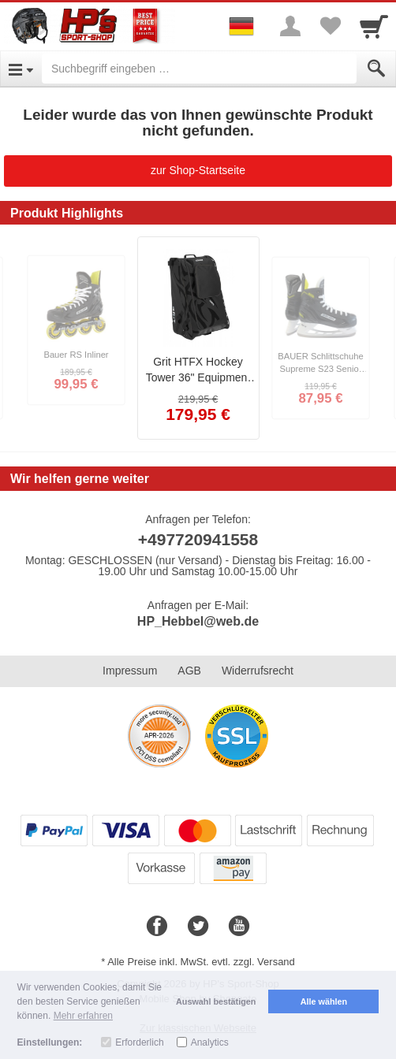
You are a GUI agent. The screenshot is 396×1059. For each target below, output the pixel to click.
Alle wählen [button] (324, 1001)
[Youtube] (239, 926)
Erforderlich (139, 1042)
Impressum (130, 670)
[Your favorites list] (330, 26)
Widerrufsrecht (257, 670)
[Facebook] (156, 926)
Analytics (210, 1042)
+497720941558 (198, 539)
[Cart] (374, 26)
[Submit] (376, 68)
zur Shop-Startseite (198, 170)
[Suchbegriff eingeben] (199, 69)
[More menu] (290, 26)
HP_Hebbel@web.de (198, 621)
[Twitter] (198, 926)
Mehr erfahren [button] (83, 1015)
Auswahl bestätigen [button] (216, 1001)
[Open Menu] (21, 68)
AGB (189, 670)
